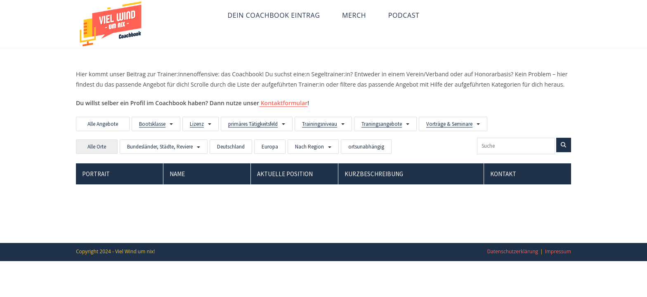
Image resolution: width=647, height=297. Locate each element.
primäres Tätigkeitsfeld (253, 123)
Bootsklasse (152, 123)
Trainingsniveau (319, 123)
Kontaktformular (283, 103)
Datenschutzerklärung (512, 251)
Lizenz (197, 123)
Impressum (558, 251)
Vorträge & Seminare (449, 123)
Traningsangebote (381, 123)
